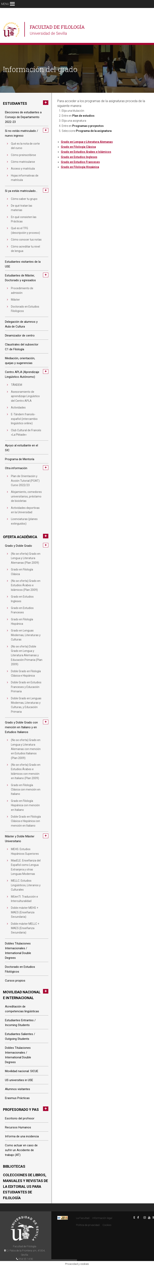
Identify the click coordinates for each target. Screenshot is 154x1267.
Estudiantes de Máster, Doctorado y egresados (20, 278)
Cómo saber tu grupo (24, 198)
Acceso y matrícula (23, 168)
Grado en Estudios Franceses (22, 610)
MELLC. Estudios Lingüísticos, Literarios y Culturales (26, 885)
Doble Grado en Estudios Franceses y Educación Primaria (26, 687)
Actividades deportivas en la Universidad (25, 510)
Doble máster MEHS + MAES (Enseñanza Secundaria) (24, 912)
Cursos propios (15, 980)
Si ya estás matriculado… (21, 191)
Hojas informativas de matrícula (24, 178)
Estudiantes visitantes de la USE (23, 264)
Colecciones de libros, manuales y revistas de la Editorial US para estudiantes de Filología (25, 1186)
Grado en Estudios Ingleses (22, 599)
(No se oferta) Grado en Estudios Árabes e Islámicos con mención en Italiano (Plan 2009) (25, 771)
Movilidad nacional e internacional (22, 995)
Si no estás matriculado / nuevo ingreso (21, 133)
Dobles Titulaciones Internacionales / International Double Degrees (18, 951)
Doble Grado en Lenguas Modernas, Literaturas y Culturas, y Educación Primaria (26, 705)
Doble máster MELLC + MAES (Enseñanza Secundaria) (25, 928)
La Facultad (82, 1218)
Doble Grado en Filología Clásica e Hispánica (26, 673)
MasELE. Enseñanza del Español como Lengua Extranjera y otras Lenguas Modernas (26, 867)
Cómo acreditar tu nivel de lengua (25, 249)
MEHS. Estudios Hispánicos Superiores (25, 851)
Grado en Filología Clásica (22, 571)
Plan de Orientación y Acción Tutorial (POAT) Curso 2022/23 (25, 481)
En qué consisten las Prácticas (23, 219)
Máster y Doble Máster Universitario (19, 839)
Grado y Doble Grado (18, 546)
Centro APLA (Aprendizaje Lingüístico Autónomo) (22, 374)
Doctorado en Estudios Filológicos (25, 309)
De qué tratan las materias (21, 208)
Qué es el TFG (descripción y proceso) (25, 230)
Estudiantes (15, 103)
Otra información (16, 468)
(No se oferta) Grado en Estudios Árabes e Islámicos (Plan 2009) (25, 585)
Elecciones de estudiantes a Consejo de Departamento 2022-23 (23, 117)
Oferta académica (20, 537)
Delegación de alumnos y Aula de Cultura (21, 324)
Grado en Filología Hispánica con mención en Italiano (25, 805)
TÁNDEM (16, 384)
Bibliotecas (14, 1166)
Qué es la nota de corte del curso (25, 146)
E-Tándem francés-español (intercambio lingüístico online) (24, 419)
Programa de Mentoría (19, 459)
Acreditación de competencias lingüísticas (22, 1009)
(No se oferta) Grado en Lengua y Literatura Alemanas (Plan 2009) (25, 558)
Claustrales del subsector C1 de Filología (21, 347)
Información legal (102, 1218)
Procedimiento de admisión (22, 290)
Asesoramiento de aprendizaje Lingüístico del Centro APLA (25, 396)
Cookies (106, 1225)
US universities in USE (19, 1080)
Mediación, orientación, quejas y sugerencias (20, 360)
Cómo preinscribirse (23, 155)
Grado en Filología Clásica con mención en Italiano (25, 789)
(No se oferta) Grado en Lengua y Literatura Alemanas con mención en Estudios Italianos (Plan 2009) (26, 749)
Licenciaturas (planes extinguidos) (24, 521)
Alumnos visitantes (17, 1089)
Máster (15, 299)
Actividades (18, 407)
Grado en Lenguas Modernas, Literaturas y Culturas (26, 635)
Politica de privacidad (87, 1225)
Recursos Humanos (18, 1127)
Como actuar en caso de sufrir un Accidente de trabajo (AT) (21, 1150)
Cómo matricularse (23, 161)
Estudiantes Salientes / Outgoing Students (20, 1036)
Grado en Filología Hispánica (22, 621)
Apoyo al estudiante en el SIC (21, 448)
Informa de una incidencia (22, 1136)
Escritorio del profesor (19, 1118)
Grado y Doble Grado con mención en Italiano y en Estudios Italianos (21, 727)
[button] (5, 4)
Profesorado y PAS (21, 1109)
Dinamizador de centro (20, 335)
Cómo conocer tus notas (26, 239)
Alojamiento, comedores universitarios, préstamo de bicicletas (26, 496)
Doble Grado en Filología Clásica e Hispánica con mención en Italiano (26, 821)
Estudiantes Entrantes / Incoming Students (20, 1022)
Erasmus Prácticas (17, 1098)
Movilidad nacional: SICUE (21, 1071)
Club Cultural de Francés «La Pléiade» (26, 432)
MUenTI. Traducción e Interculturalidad (24, 899)
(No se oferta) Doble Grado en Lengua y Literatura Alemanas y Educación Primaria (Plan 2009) (26, 655)
